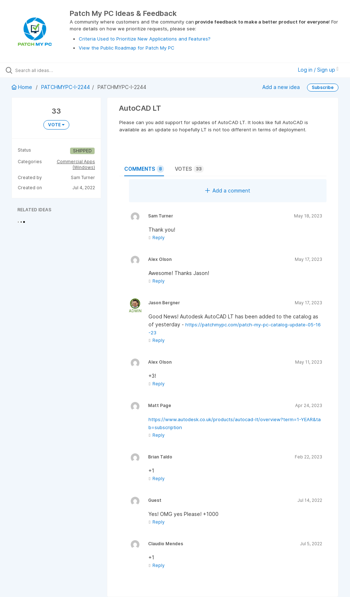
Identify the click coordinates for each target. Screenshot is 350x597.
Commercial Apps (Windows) (76, 164)
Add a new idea (281, 87)
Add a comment (227, 190)
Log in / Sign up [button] (318, 70)
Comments (144, 169)
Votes (189, 169)
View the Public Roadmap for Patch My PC (126, 48)
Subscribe (323, 87)
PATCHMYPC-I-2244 (65, 87)
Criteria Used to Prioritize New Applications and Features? (145, 39)
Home (23, 87)
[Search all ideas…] (48, 70)
